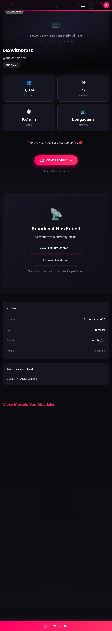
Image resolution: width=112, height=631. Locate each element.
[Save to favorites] (11, 65)
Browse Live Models (56, 260)
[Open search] (91, 5)
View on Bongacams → (56, 171)
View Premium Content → (56, 248)
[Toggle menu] (83, 5)
